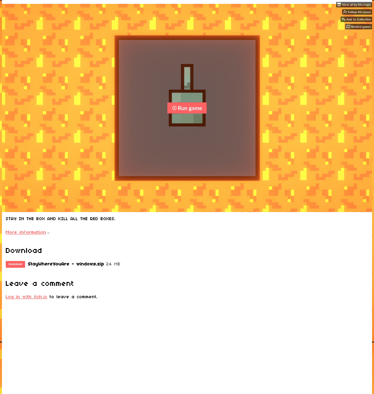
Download (15, 264)
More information (28, 232)
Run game (187, 108)
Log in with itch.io (26, 297)
